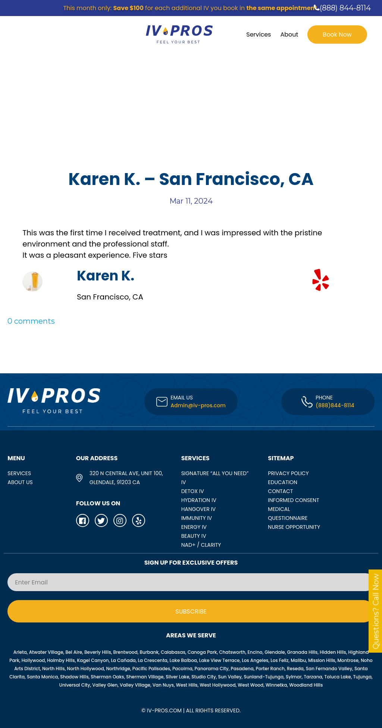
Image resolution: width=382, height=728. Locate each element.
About (289, 34)
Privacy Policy (288, 473)
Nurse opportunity (294, 527)
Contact (280, 491)
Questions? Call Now (376, 611)
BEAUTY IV (193, 536)
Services (258, 34)
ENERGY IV (194, 527)
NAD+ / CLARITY (201, 545)
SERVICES (19, 473)
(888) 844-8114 (342, 7)
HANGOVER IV (198, 509)
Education (282, 482)
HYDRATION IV (198, 500)
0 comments (31, 321)
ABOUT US (19, 482)
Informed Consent (293, 500)
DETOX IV (192, 491)
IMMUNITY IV (196, 518)
